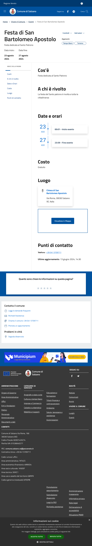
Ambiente (50, 408)
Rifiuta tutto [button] (55, 537)
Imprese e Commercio (32, 403)
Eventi (31, 21)
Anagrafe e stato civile (33, 394)
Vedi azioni (79, 33)
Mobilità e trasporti (32, 411)
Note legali (73, 502)
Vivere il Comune (18, 21)
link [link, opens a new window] (69, 532)
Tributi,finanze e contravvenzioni (53, 402)
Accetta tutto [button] (37, 537)
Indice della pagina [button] (14, 66)
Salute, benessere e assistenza (54, 414)
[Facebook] (66, 11)
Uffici (3, 401)
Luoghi (72, 413)
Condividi (67, 33)
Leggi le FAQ (51, 502)
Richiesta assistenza (54, 506)
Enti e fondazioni (8, 405)
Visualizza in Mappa (63, 220)
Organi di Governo (8, 392)
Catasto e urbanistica (32, 407)
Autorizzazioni (52, 419)
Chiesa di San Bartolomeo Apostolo (56, 192)
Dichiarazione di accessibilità (75, 509)
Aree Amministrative (9, 397)
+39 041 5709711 (53, 252)
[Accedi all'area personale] (81, 3)
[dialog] (46, 532)
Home (5, 21)
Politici (4, 410)
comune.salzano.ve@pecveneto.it (20, 448)
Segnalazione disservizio (51, 496)
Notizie (72, 392)
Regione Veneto (10, 3)
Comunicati (73, 397)
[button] (46, 542)
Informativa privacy (77, 498)
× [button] (89, 520)
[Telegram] (72, 11)
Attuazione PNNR (76, 514)
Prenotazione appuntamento (52, 489)
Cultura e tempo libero (33, 399)
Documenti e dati (8, 421)
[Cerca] (87, 11)
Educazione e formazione (51, 394)
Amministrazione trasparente (76, 492)
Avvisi (71, 401)
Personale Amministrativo (7, 416)
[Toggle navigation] (4, 11)
